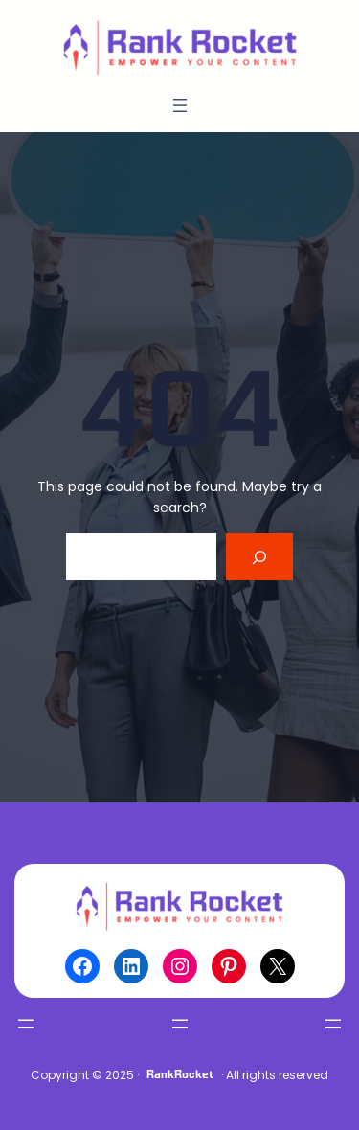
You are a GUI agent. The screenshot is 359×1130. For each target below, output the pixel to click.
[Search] (260, 556)
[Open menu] (179, 105)
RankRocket (179, 1074)
